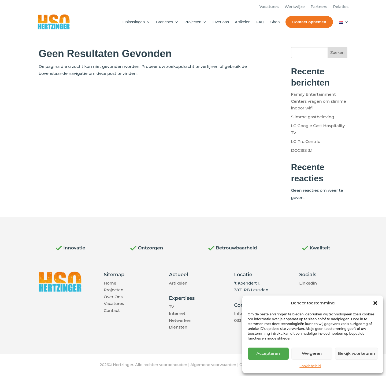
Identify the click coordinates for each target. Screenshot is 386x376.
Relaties (340, 7)
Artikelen (242, 22)
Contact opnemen (309, 22)
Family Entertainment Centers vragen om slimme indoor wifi (318, 101)
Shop (275, 22)
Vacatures (269, 7)
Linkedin (308, 283)
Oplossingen (134, 22)
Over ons (221, 22)
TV (171, 306)
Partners (319, 7)
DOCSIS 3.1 (302, 150)
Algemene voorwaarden (213, 364)
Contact (112, 310)
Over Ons (113, 296)
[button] (375, 303)
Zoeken (337, 52)
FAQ (260, 22)
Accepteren (268, 353)
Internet (177, 313)
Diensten (178, 327)
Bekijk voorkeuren (356, 353)
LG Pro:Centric (305, 141)
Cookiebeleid (310, 366)
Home (110, 283)
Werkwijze (294, 7)
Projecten (192, 22)
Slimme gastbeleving (312, 116)
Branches (164, 22)
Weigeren (312, 353)
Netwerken (180, 320)
